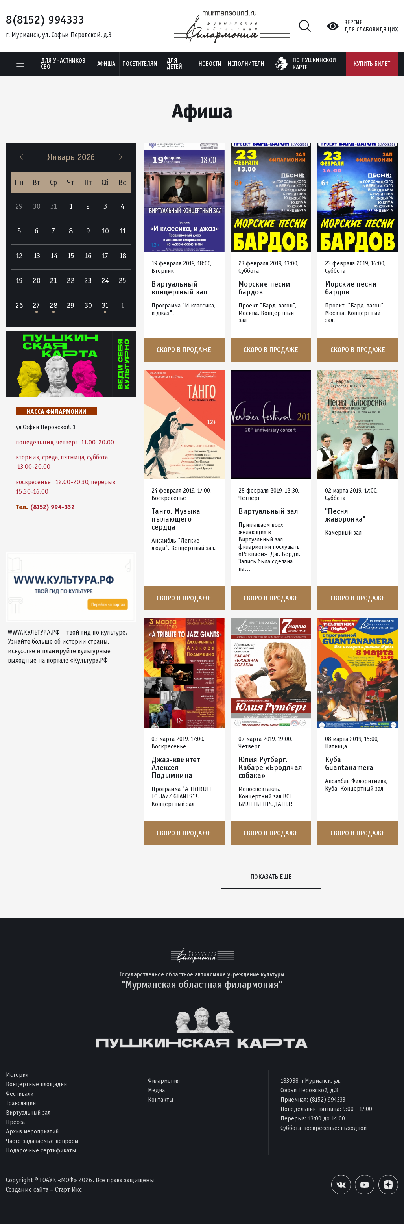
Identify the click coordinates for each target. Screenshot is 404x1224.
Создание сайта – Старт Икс (44, 1189)
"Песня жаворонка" (345, 515)
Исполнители (246, 63)
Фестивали (19, 1093)
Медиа (156, 1090)
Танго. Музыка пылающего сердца (175, 519)
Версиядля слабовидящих (371, 26)
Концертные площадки (36, 1084)
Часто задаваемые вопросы (42, 1140)
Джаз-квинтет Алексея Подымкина (175, 768)
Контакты (160, 1099)
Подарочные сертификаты (41, 1150)
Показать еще (270, 876)
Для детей (174, 63)
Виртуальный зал (268, 511)
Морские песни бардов (264, 288)
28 (53, 305)
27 (36, 305)
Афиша (106, 63)
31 (105, 305)
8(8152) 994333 (45, 20)
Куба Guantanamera (349, 764)
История (17, 1074)
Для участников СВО (63, 63)
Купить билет (372, 63)
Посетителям (139, 63)
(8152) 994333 (327, 1099)
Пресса (15, 1122)
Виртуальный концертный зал (179, 288)
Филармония (164, 1080)
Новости (210, 63)
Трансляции (21, 1103)
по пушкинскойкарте (314, 64)
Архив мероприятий (32, 1131)
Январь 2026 (71, 157)
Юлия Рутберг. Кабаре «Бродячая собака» (270, 768)
